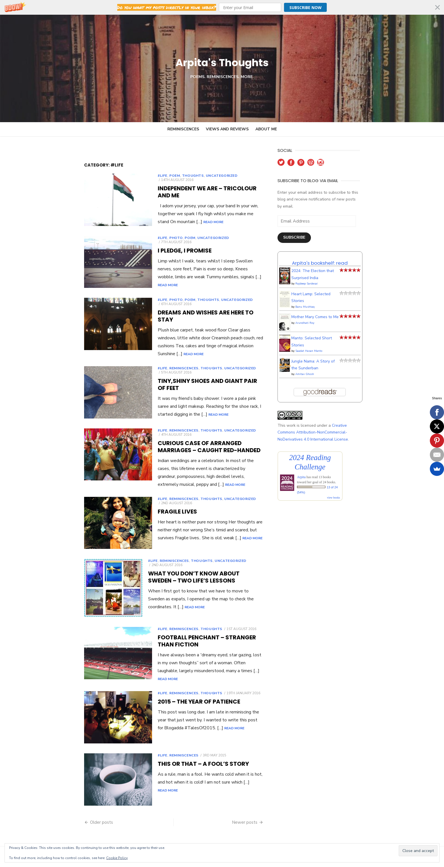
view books (342, 490)
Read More (246, 202)
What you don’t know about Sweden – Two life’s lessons (190, 567)
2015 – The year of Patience (172, 696)
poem (148, 175)
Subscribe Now (305, 7)
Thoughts (167, 175)
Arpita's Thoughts (222, 61)
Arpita (310, 470)
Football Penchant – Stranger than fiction (201, 633)
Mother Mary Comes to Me (323, 310)
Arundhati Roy (313, 316)
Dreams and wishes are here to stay (187, 310)
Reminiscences (183, 129)
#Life (136, 175)
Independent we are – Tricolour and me (192, 184)
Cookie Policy (117, 858)
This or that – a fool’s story (177, 759)
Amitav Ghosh (313, 367)
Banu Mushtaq (313, 300)
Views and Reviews (227, 129)
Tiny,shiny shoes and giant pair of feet (192, 374)
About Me (266, 129)
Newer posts (253, 818)
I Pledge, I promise (158, 247)
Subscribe (303, 230)
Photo (149, 239)
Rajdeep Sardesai (315, 277)
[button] (222, 7)
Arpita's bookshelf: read (329, 256)
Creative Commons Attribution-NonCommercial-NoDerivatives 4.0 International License (330, 425)
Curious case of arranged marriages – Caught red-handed (193, 440)
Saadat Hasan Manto (317, 344)
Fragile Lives (151, 500)
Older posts (75, 818)
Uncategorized (195, 175)
